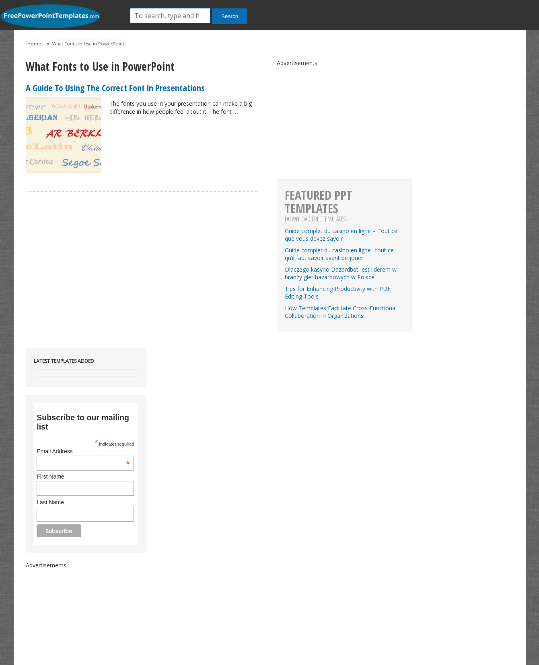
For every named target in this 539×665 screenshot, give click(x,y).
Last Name (50, 502)
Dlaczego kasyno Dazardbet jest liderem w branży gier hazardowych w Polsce (341, 273)
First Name (50, 476)
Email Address (83, 451)
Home (34, 44)
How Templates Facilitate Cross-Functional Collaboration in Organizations (341, 311)
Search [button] (229, 16)
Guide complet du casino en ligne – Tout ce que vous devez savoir (341, 234)
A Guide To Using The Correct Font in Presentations (115, 88)
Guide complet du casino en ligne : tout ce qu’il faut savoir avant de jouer (339, 254)
